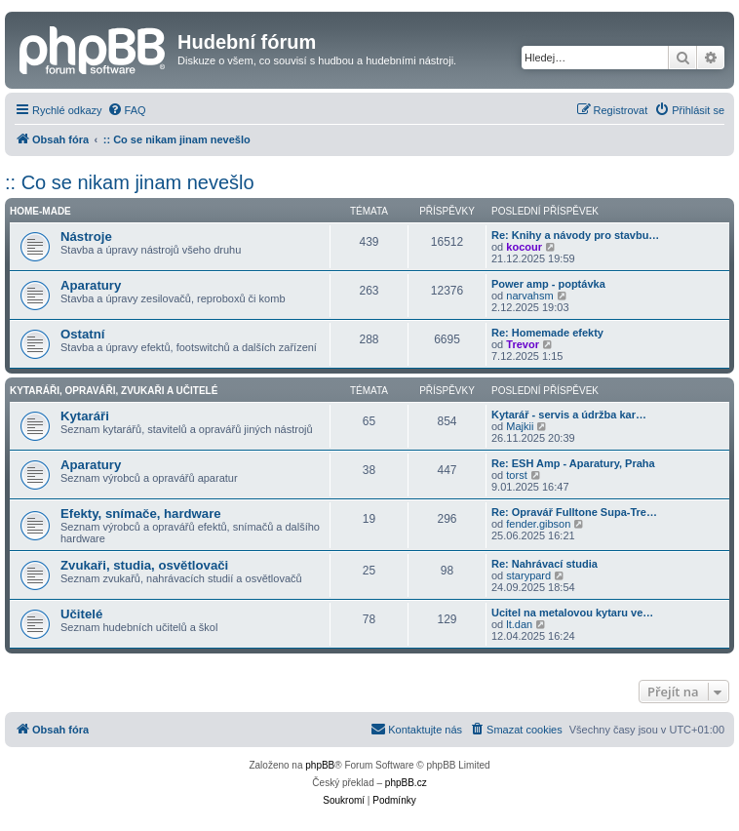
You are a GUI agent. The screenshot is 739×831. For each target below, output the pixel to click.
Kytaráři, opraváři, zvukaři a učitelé (113, 390)
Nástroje (86, 236)
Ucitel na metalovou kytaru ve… (572, 612)
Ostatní (82, 334)
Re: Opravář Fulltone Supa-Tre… (574, 512)
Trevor (522, 344)
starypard (528, 575)
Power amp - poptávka (548, 284)
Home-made (40, 211)
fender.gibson (538, 524)
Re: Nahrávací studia (544, 564)
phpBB (319, 765)
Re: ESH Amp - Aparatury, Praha (573, 463)
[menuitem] (126, 110)
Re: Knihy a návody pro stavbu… (575, 235)
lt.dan (519, 624)
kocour (524, 247)
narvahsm (529, 295)
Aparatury (90, 285)
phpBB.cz (406, 782)
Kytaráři (84, 416)
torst (516, 475)
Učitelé (81, 614)
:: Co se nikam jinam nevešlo (129, 182)
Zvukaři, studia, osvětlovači (144, 565)
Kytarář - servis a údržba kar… (568, 414)
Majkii (519, 426)
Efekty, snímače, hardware (140, 513)
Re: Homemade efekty (547, 332)
